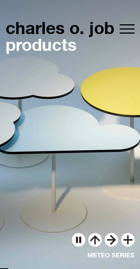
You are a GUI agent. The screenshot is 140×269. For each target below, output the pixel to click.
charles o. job (60, 27)
